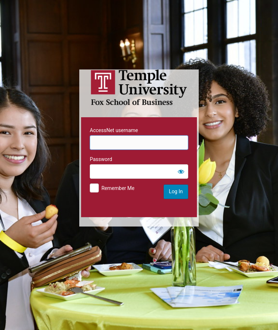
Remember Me (117, 188)
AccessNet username (114, 130)
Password (101, 159)
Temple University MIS (139, 87)
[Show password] (181, 171)
